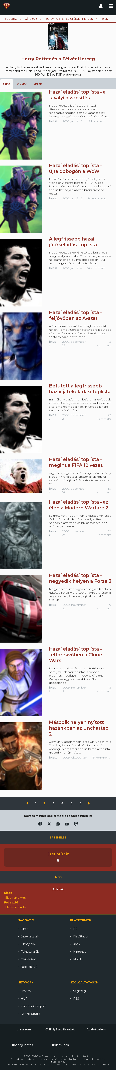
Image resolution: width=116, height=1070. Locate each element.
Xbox (76, 944)
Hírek (24, 929)
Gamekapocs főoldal (6, 6)
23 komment (104, 416)
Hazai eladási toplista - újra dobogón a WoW (75, 168)
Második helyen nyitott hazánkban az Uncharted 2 (79, 728)
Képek (37, 84)
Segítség (79, 991)
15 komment (101, 757)
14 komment (97, 198)
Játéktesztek (30, 936)
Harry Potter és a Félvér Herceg (69, 18)
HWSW (26, 991)
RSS (76, 998)
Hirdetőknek (60, 1045)
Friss (6, 84)
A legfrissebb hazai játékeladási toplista (73, 242)
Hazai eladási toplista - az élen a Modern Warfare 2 (78, 505)
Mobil (77, 959)
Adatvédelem (96, 1029)
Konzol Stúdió (30, 1014)
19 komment (104, 533)
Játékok (31, 18)
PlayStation (81, 936)
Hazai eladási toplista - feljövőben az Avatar (75, 315)
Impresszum (22, 1029)
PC (75, 929)
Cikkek (22, 84)
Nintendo (79, 951)
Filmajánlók (28, 944)
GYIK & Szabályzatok (60, 1029)
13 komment (104, 343)
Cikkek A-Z (28, 959)
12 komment (96, 121)
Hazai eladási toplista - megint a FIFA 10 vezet (76, 462)
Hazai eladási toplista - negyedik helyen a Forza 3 (80, 578)
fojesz (53, 121)
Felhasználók (30, 951)
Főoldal (11, 18)
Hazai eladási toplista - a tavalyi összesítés (77, 95)
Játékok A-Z (29, 967)
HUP (24, 998)
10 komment (104, 490)
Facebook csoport (33, 1006)
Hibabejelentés (22, 1045)
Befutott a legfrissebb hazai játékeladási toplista (80, 388)
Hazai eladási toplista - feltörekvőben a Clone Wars (75, 654)
